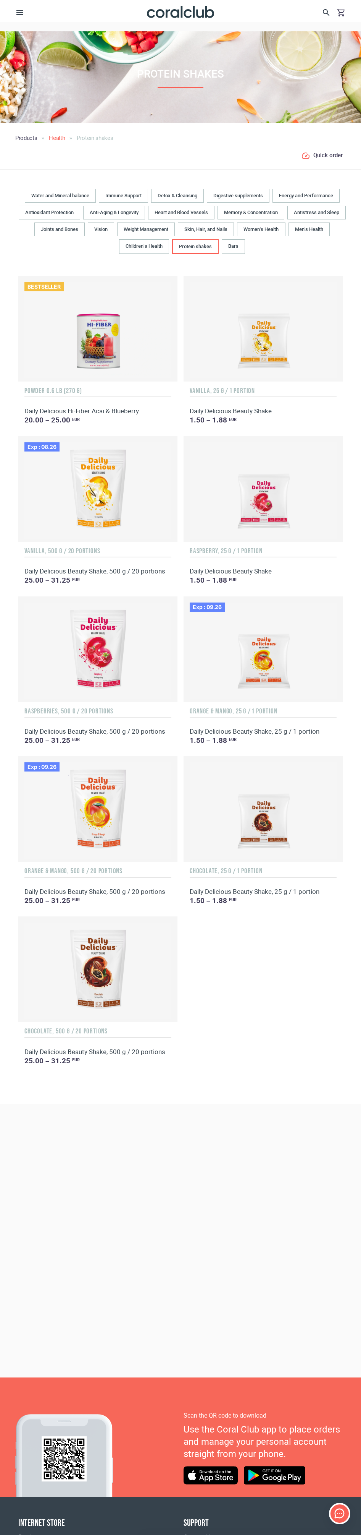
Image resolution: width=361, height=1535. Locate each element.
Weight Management (146, 229)
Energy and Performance (306, 195)
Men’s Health (309, 229)
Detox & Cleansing (177, 195)
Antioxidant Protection (49, 212)
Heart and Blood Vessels (181, 212)
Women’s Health (261, 229)
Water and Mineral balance (60, 195)
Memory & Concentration (251, 212)
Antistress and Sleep (316, 212)
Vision (101, 229)
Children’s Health (144, 246)
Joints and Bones (59, 229)
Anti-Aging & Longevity (114, 212)
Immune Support (123, 195)
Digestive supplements (238, 195)
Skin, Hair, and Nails (205, 229)
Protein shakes (195, 246)
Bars (233, 246)
